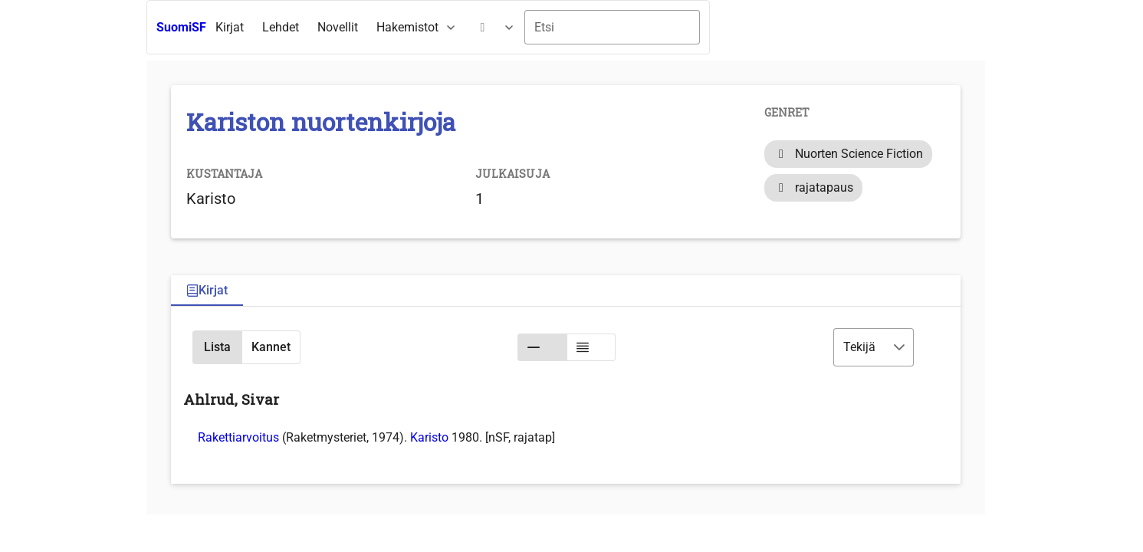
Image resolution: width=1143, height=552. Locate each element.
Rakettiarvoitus (238, 437)
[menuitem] (229, 27)
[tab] (207, 291)
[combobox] (612, 27)
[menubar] (365, 27)
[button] (216, 347)
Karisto (429, 437)
